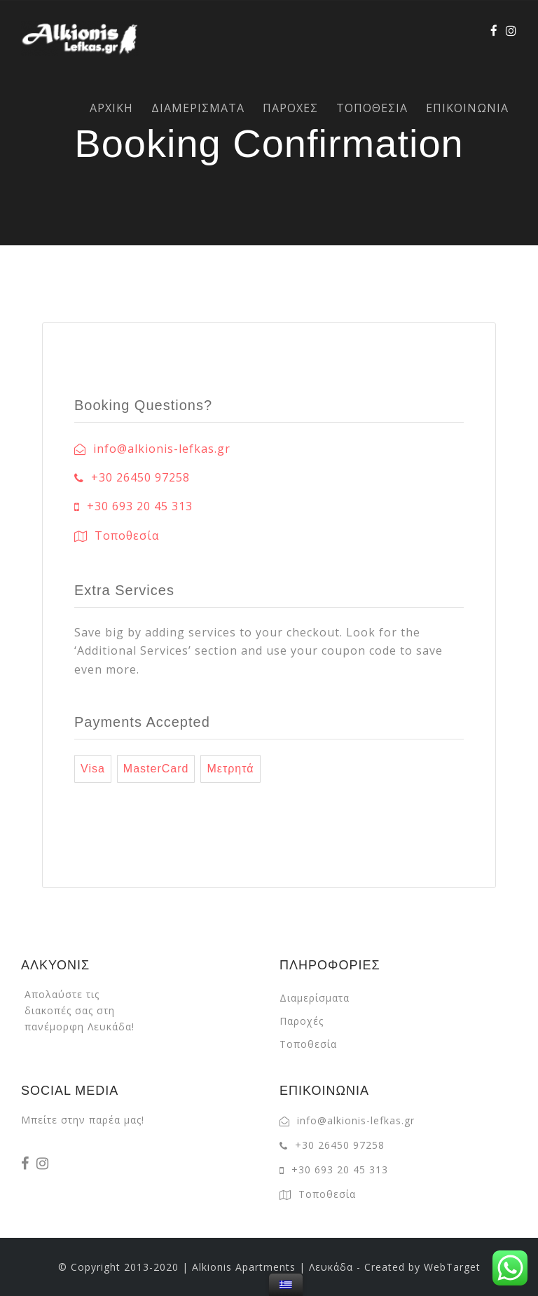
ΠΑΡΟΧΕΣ (290, 108)
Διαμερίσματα (315, 997)
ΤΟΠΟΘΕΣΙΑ (372, 108)
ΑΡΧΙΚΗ (111, 108)
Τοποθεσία (308, 1044)
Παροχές (302, 1021)
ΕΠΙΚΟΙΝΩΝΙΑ (467, 108)
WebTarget (452, 1267)
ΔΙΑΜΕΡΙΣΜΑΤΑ (197, 108)
